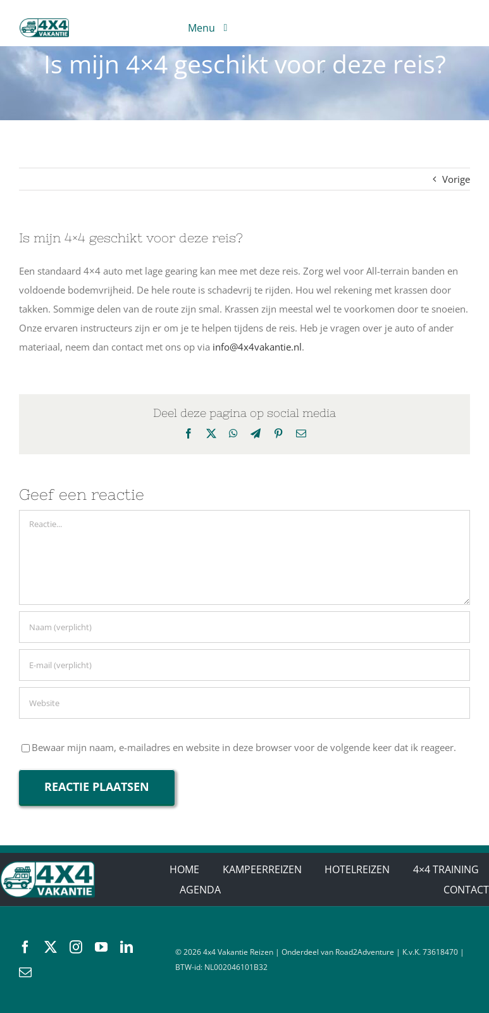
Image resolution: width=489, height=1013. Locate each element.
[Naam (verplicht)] (244, 627)
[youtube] (101, 947)
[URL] (244, 703)
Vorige (456, 179)
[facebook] (25, 947)
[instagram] (76, 947)
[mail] (25, 972)
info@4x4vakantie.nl (257, 346)
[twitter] (50, 947)
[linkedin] (126, 947)
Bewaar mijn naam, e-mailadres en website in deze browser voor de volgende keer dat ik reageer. (244, 747)
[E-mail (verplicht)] (244, 665)
